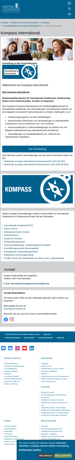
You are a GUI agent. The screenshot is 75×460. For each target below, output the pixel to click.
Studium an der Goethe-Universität (24, 22)
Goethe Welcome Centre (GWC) (52, 368)
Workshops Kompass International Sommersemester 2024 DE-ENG (34, 161)
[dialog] (46, 450)
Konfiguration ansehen (30, 450)
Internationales (46, 358)
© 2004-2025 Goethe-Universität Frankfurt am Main (22, 334)
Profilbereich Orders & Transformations (55, 413)
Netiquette (60, 338)
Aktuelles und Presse (12, 358)
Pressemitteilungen (11, 363)
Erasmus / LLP (46, 366)
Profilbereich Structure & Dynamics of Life (54, 404)
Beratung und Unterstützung (14, 439)
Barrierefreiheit (29, 338)
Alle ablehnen (45, 455)
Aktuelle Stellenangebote (13, 379)
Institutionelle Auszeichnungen (52, 431)
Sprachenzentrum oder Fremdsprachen (55, 376)
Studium (7, 421)
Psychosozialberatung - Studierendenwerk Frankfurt (27, 245)
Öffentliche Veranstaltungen (14, 366)
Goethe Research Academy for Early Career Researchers (54, 380)
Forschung (45, 387)
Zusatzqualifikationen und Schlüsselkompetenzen (22, 26)
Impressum (47, 334)
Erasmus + (45, 374)
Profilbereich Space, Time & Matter (53, 408)
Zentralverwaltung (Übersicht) (51, 429)
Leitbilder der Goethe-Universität (52, 436)
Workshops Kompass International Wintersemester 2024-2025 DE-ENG (36, 164)
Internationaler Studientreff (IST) (18, 225)
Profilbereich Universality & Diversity (54, 415)
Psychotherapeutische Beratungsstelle (21, 248)
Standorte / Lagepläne (49, 434)
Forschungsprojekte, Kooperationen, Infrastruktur (54, 396)
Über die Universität (48, 421)
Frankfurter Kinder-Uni (12, 381)
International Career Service (16, 232)
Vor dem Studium (10, 426)
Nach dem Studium (11, 436)
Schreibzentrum (11, 235)
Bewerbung (8, 431)
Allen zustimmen (63, 455)
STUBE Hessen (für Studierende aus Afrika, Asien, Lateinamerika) (34, 258)
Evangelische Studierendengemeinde (21, 251)
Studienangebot (10, 429)
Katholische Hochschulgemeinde (19, 255)
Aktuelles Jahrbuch (11, 371)
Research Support (47, 392)
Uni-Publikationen (10, 368)
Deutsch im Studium (13, 238)
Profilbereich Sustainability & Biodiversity (55, 410)
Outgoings (44, 363)
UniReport (8, 374)
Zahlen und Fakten (11, 384)
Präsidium (44, 426)
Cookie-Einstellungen (45, 338)
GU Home (4, 22)
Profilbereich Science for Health (52, 400)
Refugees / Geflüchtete (49, 371)
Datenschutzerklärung (12, 338)
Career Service (11, 228)
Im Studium (45, 22)
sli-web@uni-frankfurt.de (15, 309)
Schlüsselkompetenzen (14, 242)
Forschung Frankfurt (11, 376)
